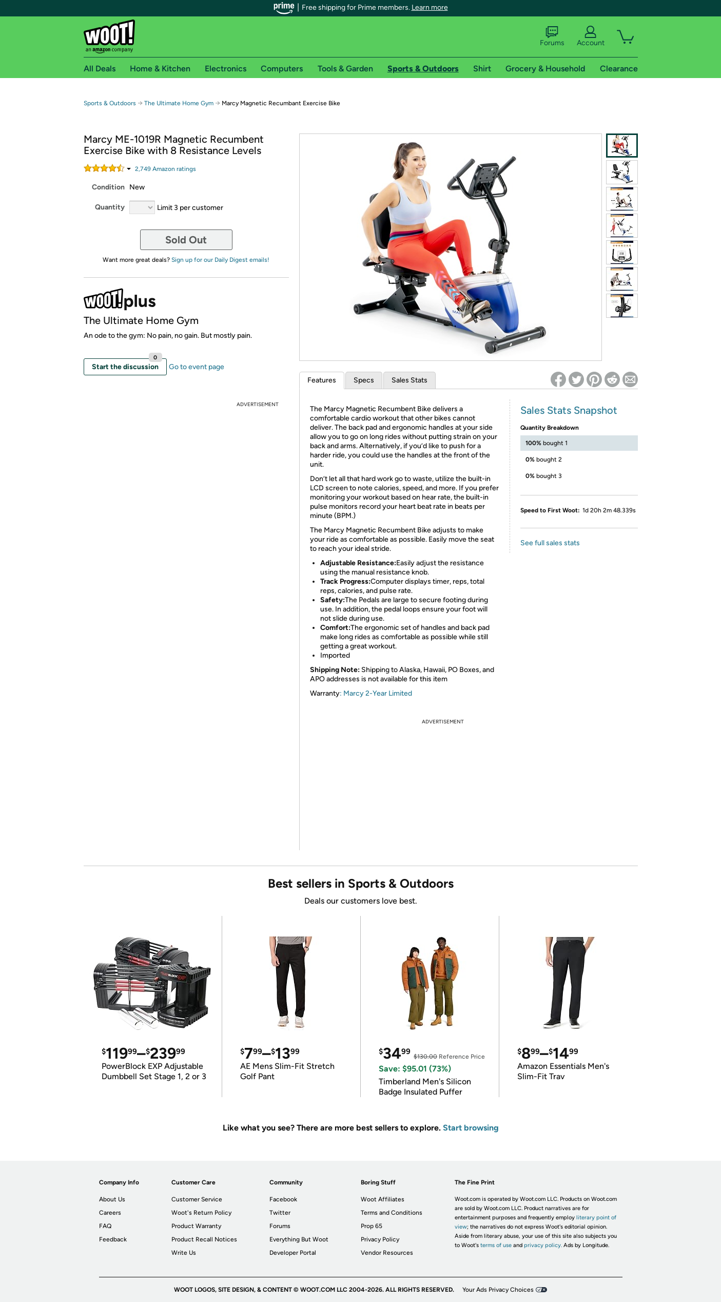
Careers (110, 1212)
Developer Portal (292, 1252)
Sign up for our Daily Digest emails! (220, 259)
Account (591, 36)
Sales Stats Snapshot (568, 410)
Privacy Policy (380, 1239)
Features (321, 380)
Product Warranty (196, 1226)
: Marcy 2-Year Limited (376, 693)
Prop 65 (371, 1226)
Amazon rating (165, 169)
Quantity (110, 207)
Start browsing (471, 1128)
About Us (112, 1199)
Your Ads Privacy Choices (498, 1289)
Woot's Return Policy (201, 1212)
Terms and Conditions (391, 1212)
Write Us (183, 1252)
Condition (108, 187)
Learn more (430, 7)
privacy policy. (543, 1245)
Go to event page (196, 366)
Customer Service (196, 1199)
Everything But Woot (298, 1239)
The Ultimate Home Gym (178, 103)
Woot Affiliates (382, 1199)
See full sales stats (550, 543)
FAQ (105, 1226)
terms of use (496, 1245)
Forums (552, 36)
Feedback (113, 1239)
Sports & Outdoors (110, 103)
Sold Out (186, 240)
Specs (364, 380)
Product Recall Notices (204, 1239)
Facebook (283, 1199)
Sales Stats (409, 380)
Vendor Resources (387, 1252)
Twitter (279, 1212)
